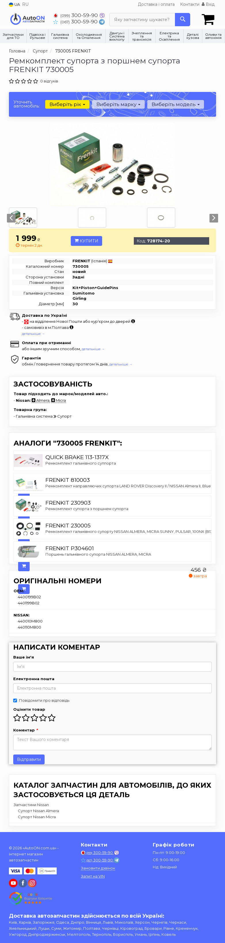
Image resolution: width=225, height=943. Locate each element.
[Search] (182, 19)
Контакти (189, 4)
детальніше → (33, 334)
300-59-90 (76, 15)
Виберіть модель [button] (175, 104)
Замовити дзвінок (98, 867)
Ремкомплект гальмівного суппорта (80, 463)
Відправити (29, 759)
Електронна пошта (33, 678)
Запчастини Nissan (31, 804)
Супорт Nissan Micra (37, 816)
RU (25, 4)
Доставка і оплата (156, 4)
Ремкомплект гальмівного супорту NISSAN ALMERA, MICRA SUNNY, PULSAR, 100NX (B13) (129, 531)
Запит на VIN (93, 876)
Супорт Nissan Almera (38, 810)
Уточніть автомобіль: (27, 103)
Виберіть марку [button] (118, 104)
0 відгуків (49, 80)
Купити (86, 240)
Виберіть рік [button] (67, 104)
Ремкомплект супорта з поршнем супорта (86, 508)
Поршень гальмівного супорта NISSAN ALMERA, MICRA (98, 554)
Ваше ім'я (23, 657)
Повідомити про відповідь (41, 700)
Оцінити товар (29, 709)
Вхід (208, 4)
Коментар (25, 729)
